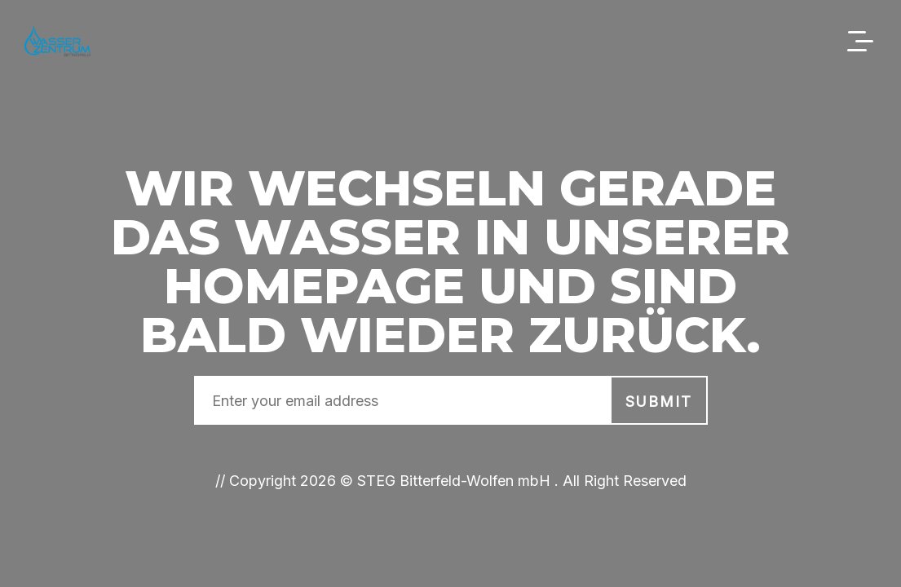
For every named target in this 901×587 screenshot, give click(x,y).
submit (658, 401)
